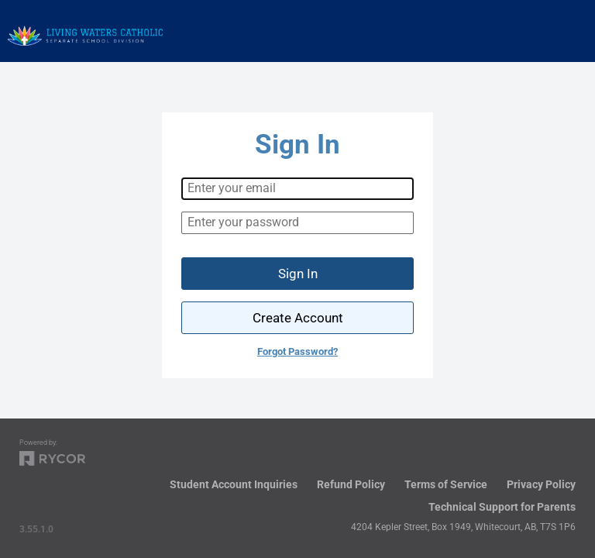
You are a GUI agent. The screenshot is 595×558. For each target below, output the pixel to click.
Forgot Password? (297, 351)
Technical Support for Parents (502, 507)
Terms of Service (445, 484)
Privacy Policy (541, 484)
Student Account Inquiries (234, 484)
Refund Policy (351, 484)
